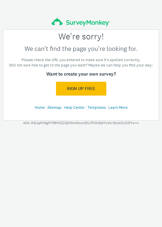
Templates (97, 107)
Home (40, 107)
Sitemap (54, 107)
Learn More (118, 107)
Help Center (75, 107)
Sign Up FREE (81, 88)
